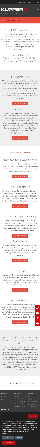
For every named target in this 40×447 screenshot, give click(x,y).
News (37, 2)
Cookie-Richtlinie (11, 431)
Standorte (4, 396)
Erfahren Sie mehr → (20, 103)
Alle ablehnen (8, 438)
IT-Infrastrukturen (19, 401)
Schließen (33, 416)
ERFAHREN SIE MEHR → (20, 176)
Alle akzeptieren (9, 443)
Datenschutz (5, 433)
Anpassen (19, 438)
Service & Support (19, 406)
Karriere (30, 399)
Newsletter (31, 2)
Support (25, 2)
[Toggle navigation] (38, 10)
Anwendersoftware (20, 404)
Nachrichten (5, 412)
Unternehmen (32, 401)
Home (3, 20)
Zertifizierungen (33, 406)
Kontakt (19, 2)
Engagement (32, 404)
